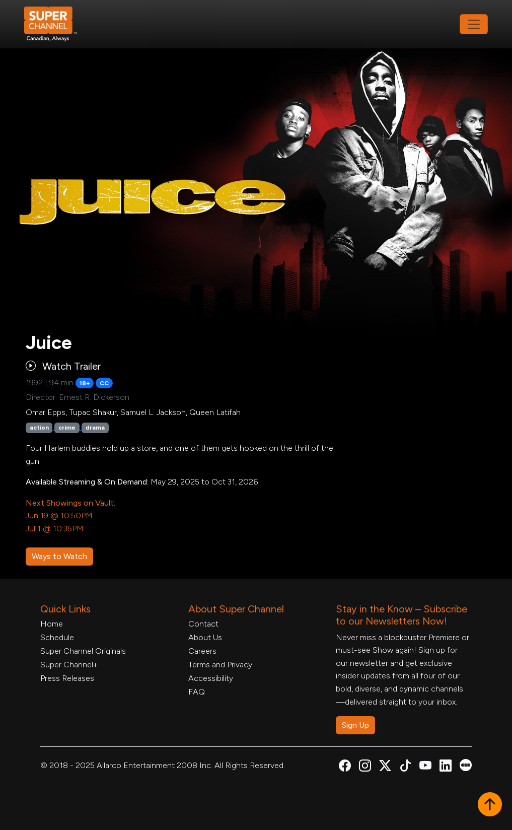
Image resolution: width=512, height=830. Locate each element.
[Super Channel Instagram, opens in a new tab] (365, 767)
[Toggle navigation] (474, 24)
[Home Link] (57, 24)
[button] (490, 805)
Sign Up (355, 725)
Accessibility (210, 678)
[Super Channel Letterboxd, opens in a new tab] (466, 764)
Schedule (57, 637)
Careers (202, 651)
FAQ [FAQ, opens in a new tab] (196, 692)
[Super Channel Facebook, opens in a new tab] (345, 767)
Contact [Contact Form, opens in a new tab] (203, 624)
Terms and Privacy (220, 664)
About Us (205, 637)
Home (51, 624)
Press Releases (67, 678)
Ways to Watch (59, 556)
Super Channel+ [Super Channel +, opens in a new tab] (69, 664)
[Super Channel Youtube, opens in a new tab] (425, 767)
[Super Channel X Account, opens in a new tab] (385, 767)
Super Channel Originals (83, 651)
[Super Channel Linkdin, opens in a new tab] (446, 767)
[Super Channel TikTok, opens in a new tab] (405, 767)
